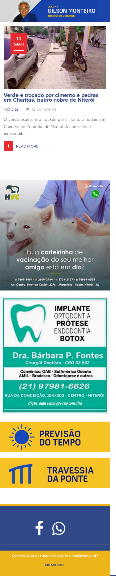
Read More (27, 146)
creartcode (55, 565)
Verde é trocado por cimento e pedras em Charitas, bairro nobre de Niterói (51, 98)
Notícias (11, 109)
